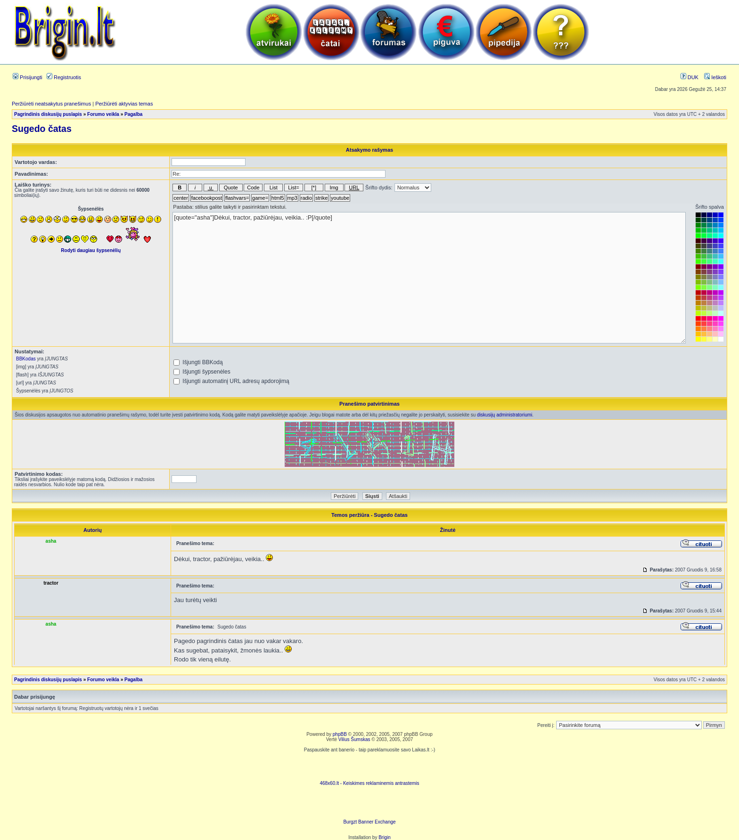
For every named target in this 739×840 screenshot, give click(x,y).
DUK (689, 77)
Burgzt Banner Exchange (369, 821)
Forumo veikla (103, 114)
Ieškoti (715, 77)
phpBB (340, 734)
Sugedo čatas (42, 128)
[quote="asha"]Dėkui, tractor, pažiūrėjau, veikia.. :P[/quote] (429, 277)
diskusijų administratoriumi (504, 414)
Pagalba (133, 114)
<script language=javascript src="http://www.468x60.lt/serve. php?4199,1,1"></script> (369, 766)
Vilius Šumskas (354, 739)
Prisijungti (27, 77)
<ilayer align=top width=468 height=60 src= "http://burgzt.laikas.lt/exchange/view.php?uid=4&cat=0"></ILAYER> (369, 805)
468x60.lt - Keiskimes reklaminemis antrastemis (369, 783)
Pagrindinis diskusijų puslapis (48, 114)
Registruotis (64, 77)
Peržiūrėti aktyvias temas (124, 103)
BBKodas (26, 358)
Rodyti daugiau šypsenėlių (91, 250)
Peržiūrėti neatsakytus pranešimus (51, 103)
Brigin (384, 837)
